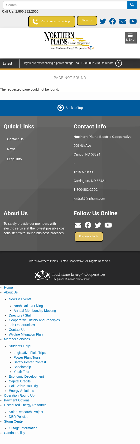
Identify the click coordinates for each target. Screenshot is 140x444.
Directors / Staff (20, 315)
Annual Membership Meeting (35, 310)
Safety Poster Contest (30, 362)
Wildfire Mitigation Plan (26, 334)
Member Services (17, 339)
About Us (11, 292)
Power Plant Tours (27, 357)
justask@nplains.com (89, 198)
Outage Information (23, 428)
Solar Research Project (26, 412)
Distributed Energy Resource (25, 405)
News (11, 149)
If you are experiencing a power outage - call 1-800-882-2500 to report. (68, 63)
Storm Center (14, 421)
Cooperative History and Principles (34, 320)
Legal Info (14, 159)
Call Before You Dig (23, 386)
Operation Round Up (19, 395)
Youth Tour (21, 372)
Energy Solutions (21, 391)
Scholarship (22, 367)
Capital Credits (20, 381)
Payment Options (16, 400)
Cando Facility (14, 433)
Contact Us (15, 139)
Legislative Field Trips (30, 353)
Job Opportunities (22, 325)
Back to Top (74, 108)
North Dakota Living (28, 306)
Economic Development (26, 376)
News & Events (20, 299)
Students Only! (20, 346)
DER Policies (18, 417)
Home (8, 287)
